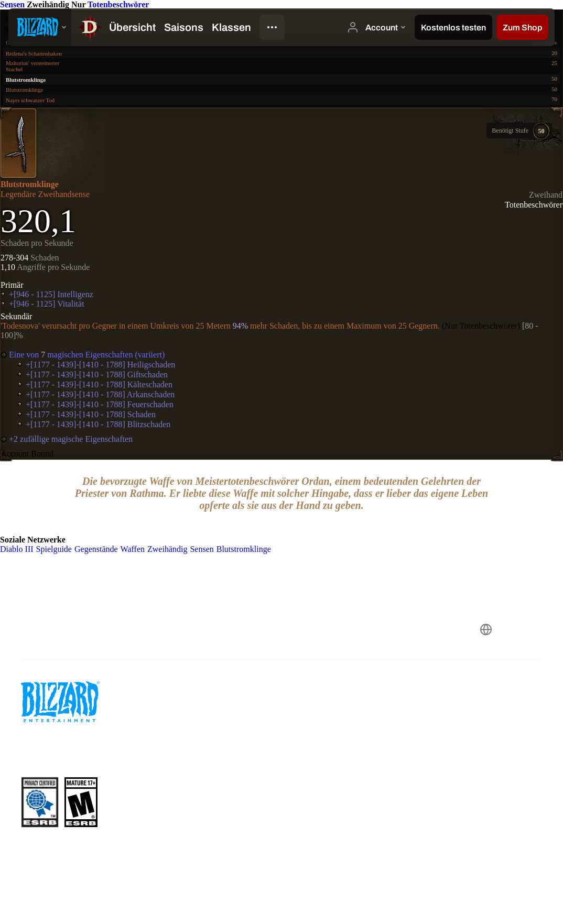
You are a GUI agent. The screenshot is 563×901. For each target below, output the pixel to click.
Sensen (13, 4)
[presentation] (39, 27)
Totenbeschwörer (118, 4)
